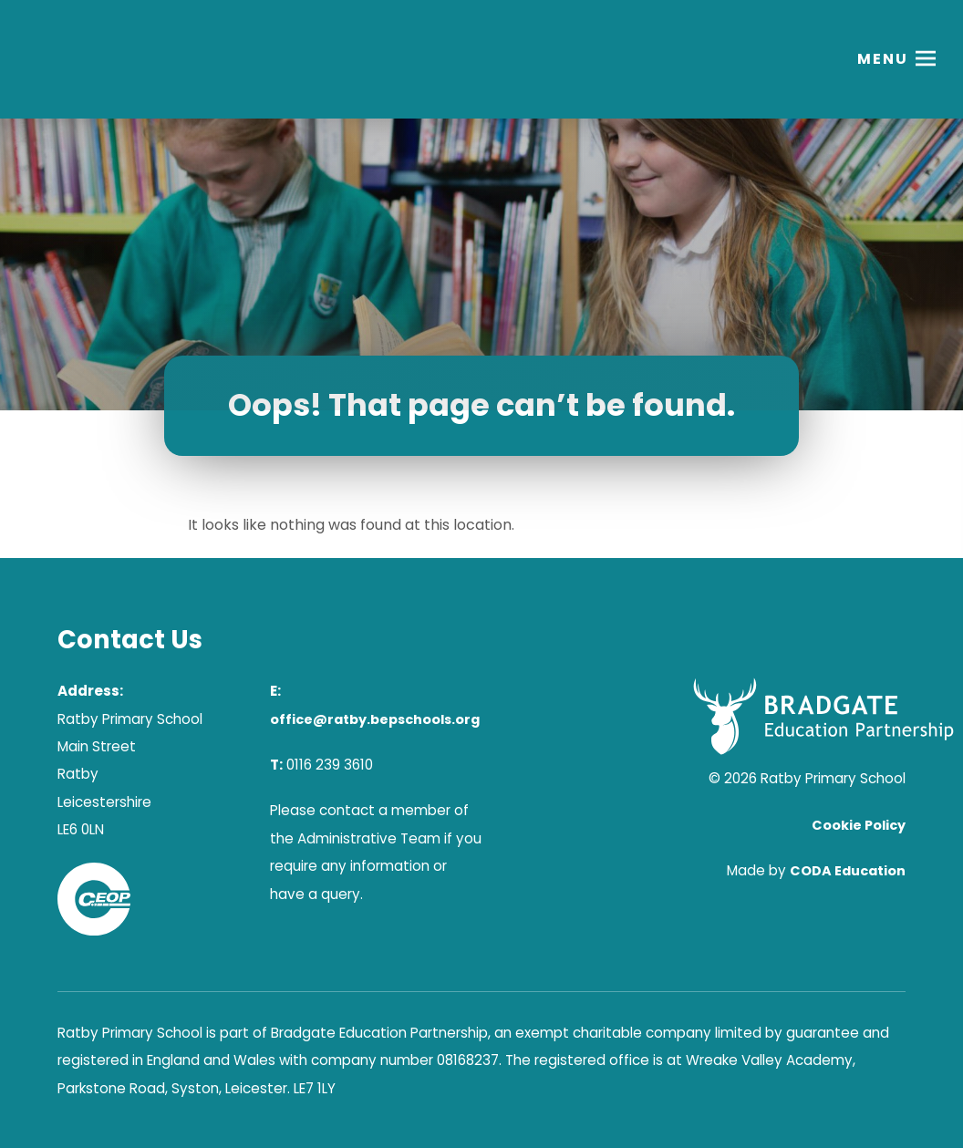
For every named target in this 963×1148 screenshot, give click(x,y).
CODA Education (848, 871)
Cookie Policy (859, 825)
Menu (882, 58)
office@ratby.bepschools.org (375, 719)
